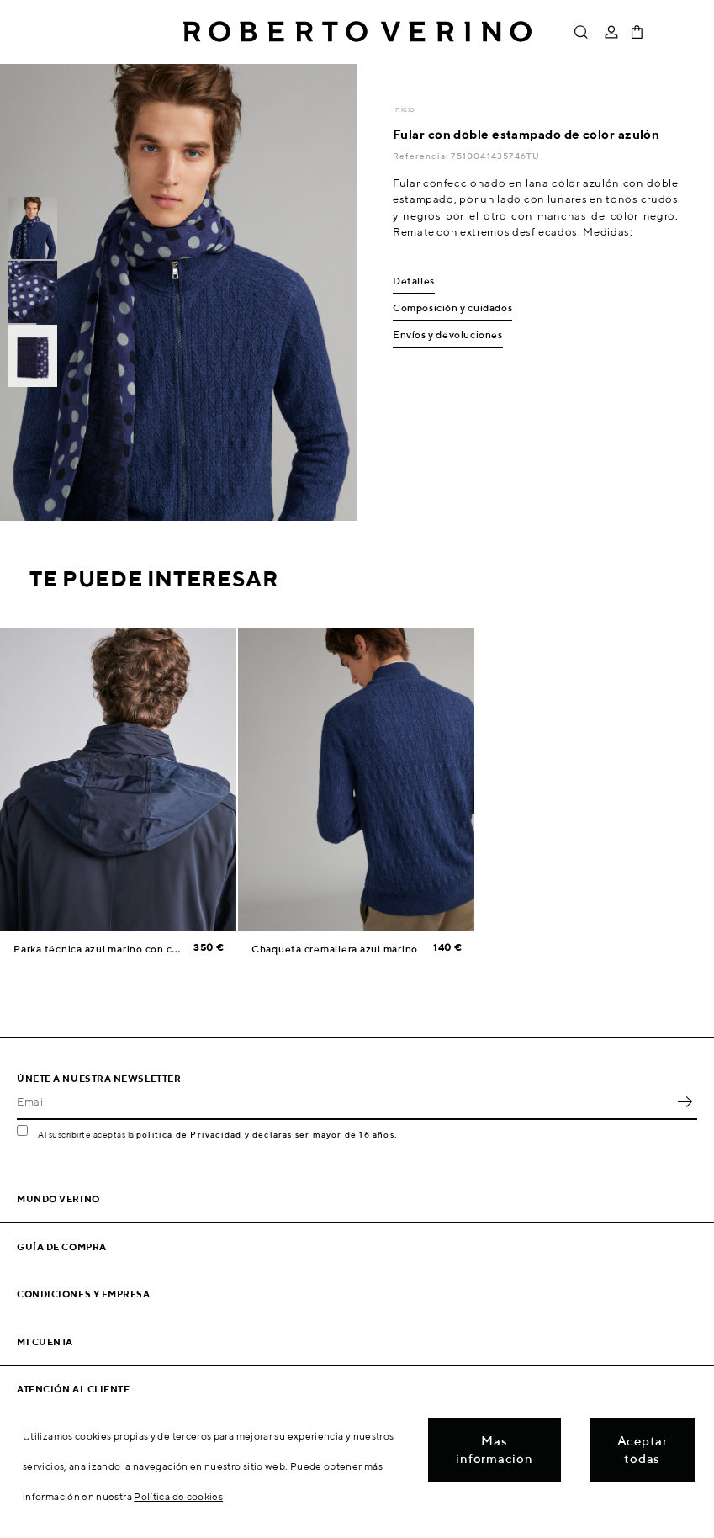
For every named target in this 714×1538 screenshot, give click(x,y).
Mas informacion (494, 1450)
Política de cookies (178, 1496)
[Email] (344, 1101)
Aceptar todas (642, 1450)
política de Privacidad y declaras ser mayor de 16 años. (266, 1134)
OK (684, 1101)
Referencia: (422, 156)
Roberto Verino (357, 32)
